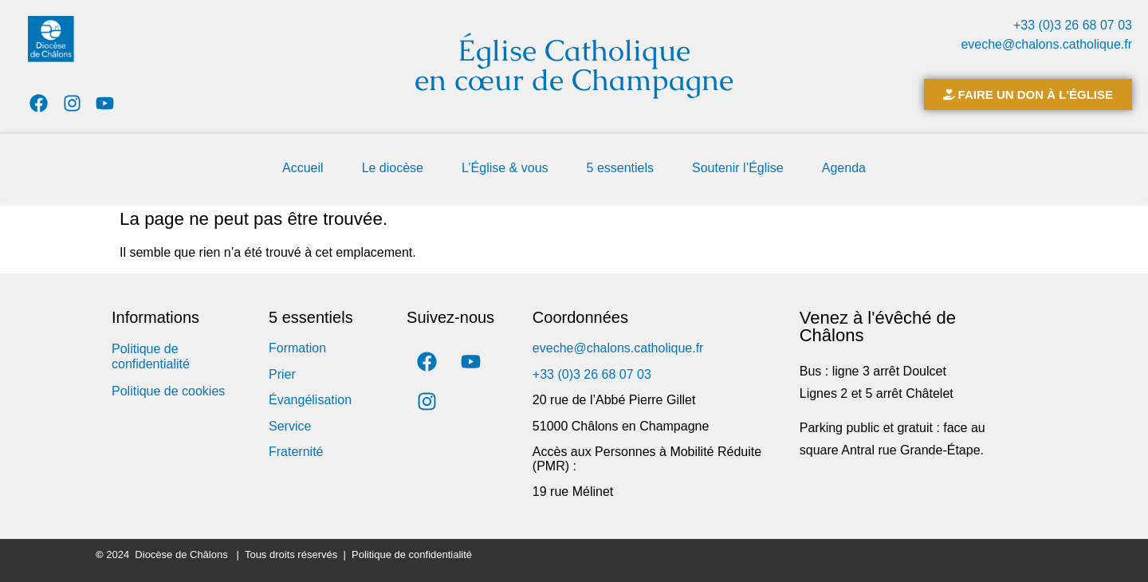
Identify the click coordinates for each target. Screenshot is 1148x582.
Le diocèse (392, 168)
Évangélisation (310, 400)
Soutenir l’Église (738, 168)
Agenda (844, 168)
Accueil (303, 168)
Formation (297, 348)
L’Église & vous (505, 168)
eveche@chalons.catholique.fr (1046, 44)
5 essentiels (621, 168)
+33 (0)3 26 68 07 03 (1072, 25)
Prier (282, 374)
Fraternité (296, 451)
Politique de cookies (168, 391)
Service (290, 426)
